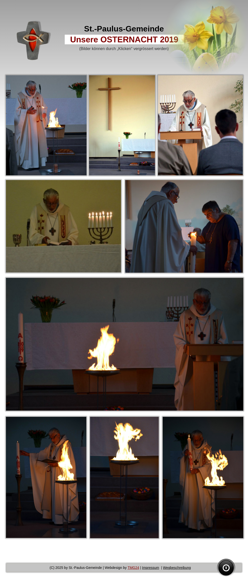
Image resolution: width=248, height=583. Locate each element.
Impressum (150, 568)
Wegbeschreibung (177, 568)
